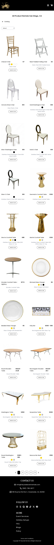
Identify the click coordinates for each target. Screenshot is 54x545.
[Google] (24, 507)
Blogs (18, 527)
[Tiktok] (30, 507)
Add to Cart (13, 70)
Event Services (22, 516)
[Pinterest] (27, 507)
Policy (18, 531)
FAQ (18, 524)
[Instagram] (17, 507)
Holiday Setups (22, 520)
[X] (34, 507)
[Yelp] (20, 507)
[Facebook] (37, 507)
